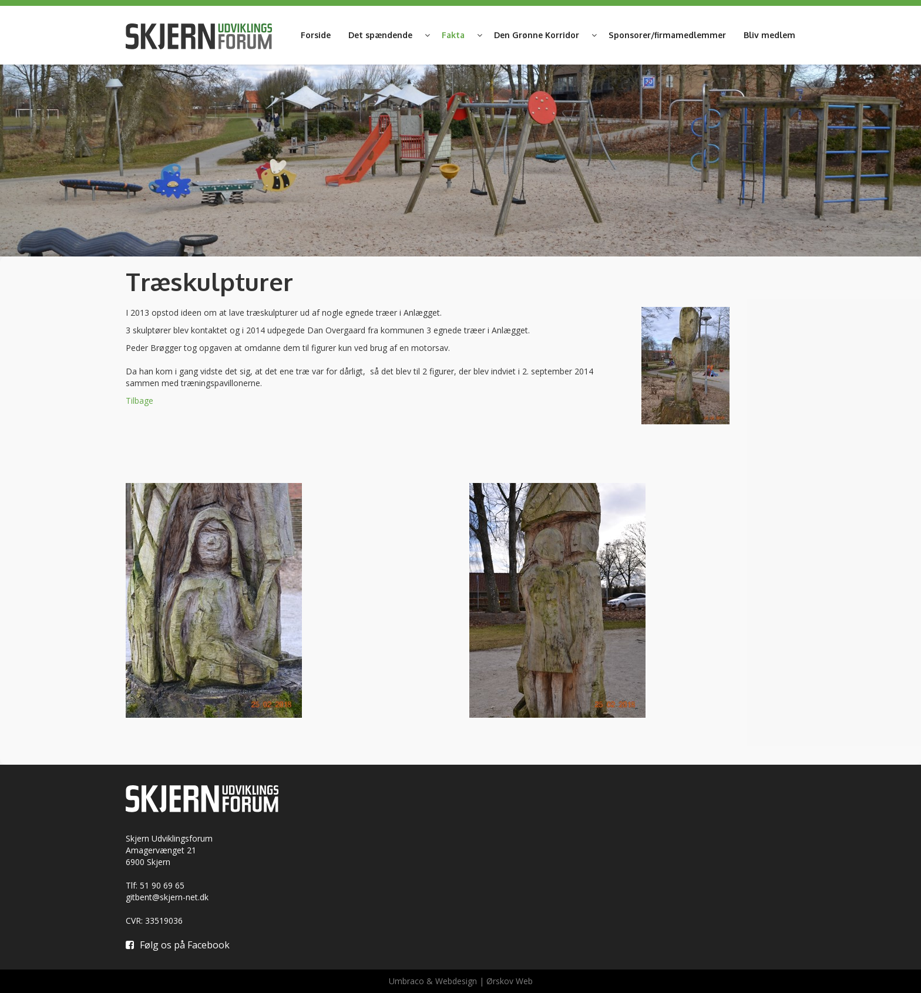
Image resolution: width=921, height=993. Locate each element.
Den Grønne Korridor (536, 35)
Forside (316, 35)
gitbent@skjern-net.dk (167, 897)
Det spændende (380, 35)
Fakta (453, 35)
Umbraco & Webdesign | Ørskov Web (461, 981)
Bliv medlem (769, 35)
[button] (427, 35)
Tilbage (139, 400)
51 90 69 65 (162, 885)
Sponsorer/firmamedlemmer (667, 35)
